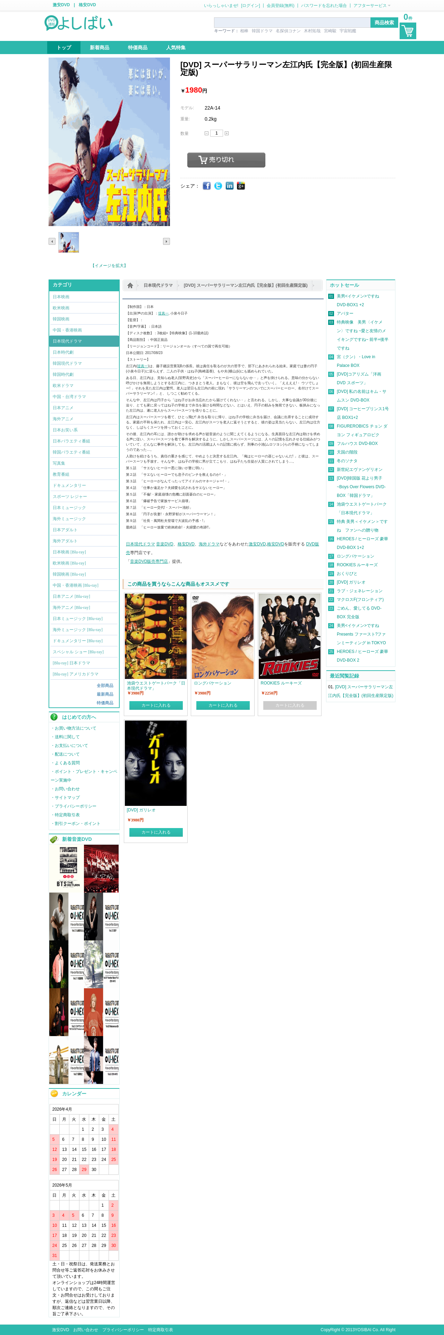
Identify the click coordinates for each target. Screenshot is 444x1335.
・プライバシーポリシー (73, 806)
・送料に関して (65, 736)
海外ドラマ (209, 544)
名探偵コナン (288, 30)
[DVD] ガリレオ (351, 582)
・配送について (65, 754)
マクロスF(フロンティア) (360, 599)
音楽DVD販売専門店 (149, 561)
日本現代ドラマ (158, 285)
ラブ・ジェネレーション (360, 590)
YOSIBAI (363, 1329)
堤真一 (163, 313)
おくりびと (347, 573)
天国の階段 (347, 452)
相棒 (244, 30)
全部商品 (105, 685)
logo (79, 22)
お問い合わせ (85, 1329)
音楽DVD (164, 544)
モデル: (187, 107)
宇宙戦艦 (348, 30)
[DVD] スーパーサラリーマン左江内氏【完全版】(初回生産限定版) (246, 285)
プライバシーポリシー (123, 1329)
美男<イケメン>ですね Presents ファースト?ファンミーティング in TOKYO (361, 634)
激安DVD (61, 4)
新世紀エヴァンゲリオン (360, 469)
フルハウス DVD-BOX (357, 443)
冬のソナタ (347, 460)
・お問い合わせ (65, 788)
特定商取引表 (160, 1329)
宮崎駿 (330, 30)
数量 (184, 133)
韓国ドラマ (262, 30)
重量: (185, 119)
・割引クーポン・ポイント (76, 823)
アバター (345, 313)
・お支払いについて (69, 745)
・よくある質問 (65, 762)
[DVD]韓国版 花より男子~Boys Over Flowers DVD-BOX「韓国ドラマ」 (361, 487)
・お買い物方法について (73, 728)
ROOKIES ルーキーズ (357, 564)
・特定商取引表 (65, 814)
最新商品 (105, 694)
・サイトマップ (65, 797)
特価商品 (105, 702)
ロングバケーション (355, 556)
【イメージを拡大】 (109, 265)
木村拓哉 (312, 30)
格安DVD (87, 4)
